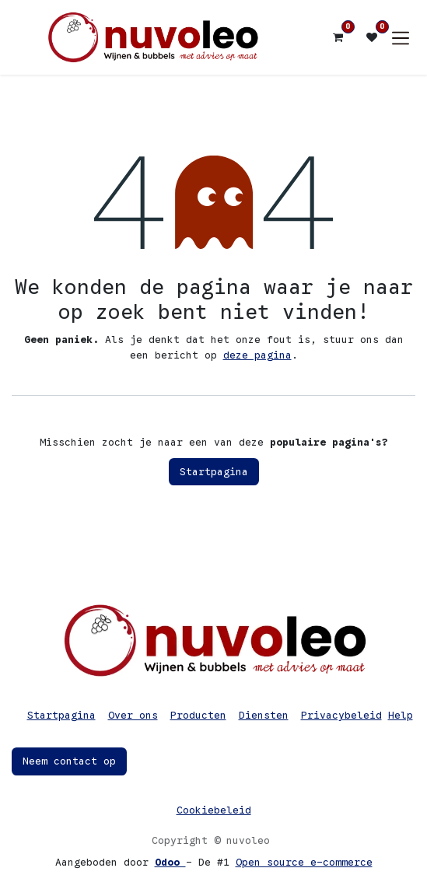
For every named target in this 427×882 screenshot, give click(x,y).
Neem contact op (69, 761)
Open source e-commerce (304, 862)
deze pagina (257, 355)
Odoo (170, 862)
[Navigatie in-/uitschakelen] (400, 37)
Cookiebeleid (214, 810)
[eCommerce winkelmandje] (338, 37)
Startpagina (214, 471)
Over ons (133, 715)
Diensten (264, 715)
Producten (198, 715)
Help (400, 715)
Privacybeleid (341, 715)
